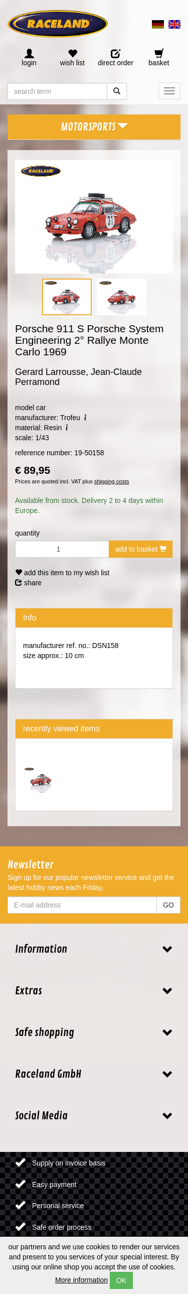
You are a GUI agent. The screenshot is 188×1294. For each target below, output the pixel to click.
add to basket (140, 549)
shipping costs (111, 481)
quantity (27, 533)
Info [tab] (30, 617)
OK (121, 1280)
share (28, 583)
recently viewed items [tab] (61, 728)
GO (168, 905)
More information (81, 1280)
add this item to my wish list (62, 573)
